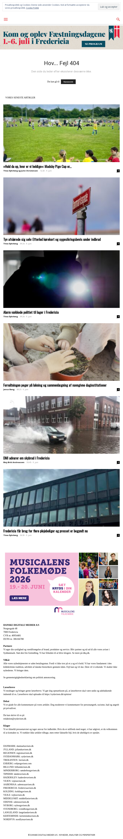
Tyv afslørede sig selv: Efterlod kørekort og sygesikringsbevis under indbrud (52, 239)
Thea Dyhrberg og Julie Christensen (20, 170)
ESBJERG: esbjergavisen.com (17, 763)
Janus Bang (8, 389)
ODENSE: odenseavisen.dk (16, 802)
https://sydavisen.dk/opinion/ (58, 694)
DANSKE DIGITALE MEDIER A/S (21, 625)
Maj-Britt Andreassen (13, 462)
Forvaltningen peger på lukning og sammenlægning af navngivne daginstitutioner (55, 385)
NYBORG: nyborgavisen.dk (16, 805)
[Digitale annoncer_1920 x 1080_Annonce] (61, 583)
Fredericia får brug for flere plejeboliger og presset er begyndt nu (45, 530)
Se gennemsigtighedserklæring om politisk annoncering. (29, 677)
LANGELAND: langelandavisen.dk (20, 812)
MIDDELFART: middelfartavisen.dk (20, 798)
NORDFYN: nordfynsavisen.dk (18, 819)
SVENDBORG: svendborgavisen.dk (20, 809)
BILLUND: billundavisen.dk (16, 767)
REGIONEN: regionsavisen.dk (17, 753)
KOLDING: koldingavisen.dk (17, 791)
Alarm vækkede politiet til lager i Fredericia (31, 312)
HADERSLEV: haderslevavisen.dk (19, 777)
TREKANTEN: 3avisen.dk (16, 760)
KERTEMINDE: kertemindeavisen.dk (21, 816)
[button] (5, 19)
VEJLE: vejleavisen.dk (14, 795)
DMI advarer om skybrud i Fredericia (26, 458)
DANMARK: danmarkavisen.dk (18, 746)
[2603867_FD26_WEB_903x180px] (61, 37)
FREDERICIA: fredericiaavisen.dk (19, 788)
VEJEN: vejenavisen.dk (14, 781)
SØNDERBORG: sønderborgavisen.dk (21, 770)
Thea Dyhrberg (10, 243)
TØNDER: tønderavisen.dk (16, 774)
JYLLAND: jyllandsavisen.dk (17, 749)
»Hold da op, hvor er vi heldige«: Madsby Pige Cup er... (37, 166)
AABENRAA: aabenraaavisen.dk (19, 784)
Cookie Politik (32, 7)
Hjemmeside (68, 82)
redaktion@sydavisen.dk (14, 719)
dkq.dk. (86, 653)
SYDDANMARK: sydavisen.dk (18, 756)
